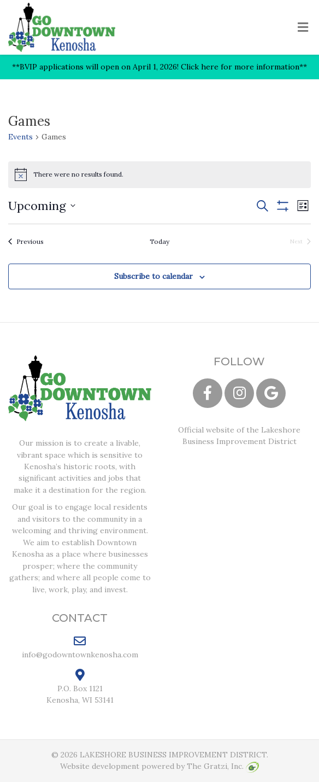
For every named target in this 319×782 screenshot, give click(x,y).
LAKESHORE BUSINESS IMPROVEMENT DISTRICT (173, 755)
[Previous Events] (26, 242)
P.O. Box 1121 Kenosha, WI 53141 (80, 687)
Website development (99, 766)
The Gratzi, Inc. (222, 766)
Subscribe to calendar (153, 276)
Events (20, 137)
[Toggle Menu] (303, 28)
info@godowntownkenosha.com (80, 647)
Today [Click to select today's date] (159, 241)
